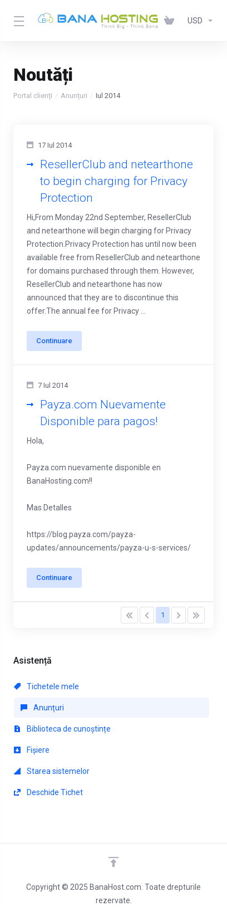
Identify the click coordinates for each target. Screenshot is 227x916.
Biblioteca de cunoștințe (62, 728)
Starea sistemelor (52, 771)
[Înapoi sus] (113, 861)
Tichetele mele (46, 686)
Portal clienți (32, 95)
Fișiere (32, 750)
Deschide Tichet (48, 792)
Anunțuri (74, 95)
